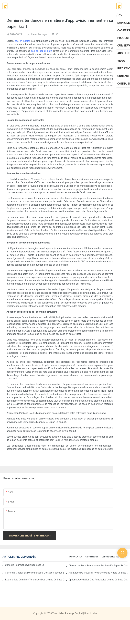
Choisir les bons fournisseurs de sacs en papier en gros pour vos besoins (98, 565)
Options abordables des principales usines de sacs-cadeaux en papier (98, 579)
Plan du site (90, 613)
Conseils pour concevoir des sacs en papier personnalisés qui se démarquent (25, 565)
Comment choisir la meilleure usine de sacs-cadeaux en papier (34, 572)
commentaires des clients (114, 557)
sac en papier (23, 41)
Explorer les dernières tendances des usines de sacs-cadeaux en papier (34, 579)
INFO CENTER (75, 557)
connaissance (91, 557)
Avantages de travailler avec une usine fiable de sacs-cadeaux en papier (98, 572)
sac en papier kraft (42, 51)
